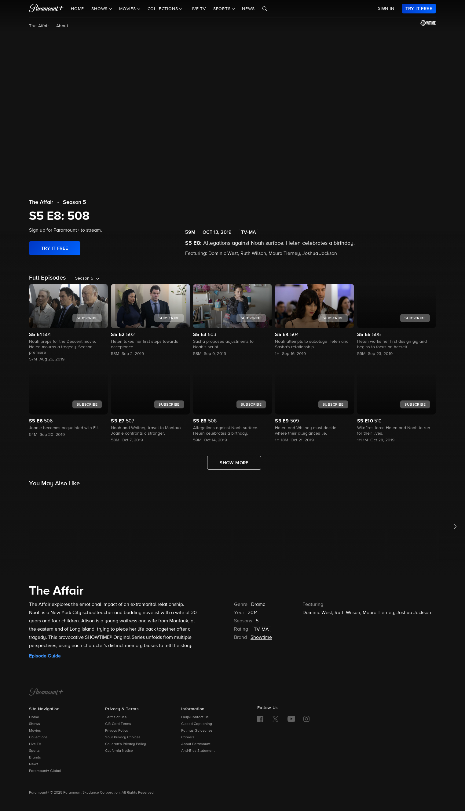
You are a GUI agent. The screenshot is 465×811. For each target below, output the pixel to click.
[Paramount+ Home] (46, 692)
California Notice (119, 751)
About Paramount (196, 744)
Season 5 (74, 202)
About (62, 26)
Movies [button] (128, 9)
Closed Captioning (196, 724)
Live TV (197, 9)
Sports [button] (222, 9)
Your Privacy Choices (123, 737)
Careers (187, 737)
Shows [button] (100, 9)
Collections (38, 737)
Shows (34, 724)
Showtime (261, 637)
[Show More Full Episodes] (234, 463)
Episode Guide (45, 656)
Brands (35, 757)
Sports (34, 751)
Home (77, 9)
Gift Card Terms (118, 724)
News (248, 9)
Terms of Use (116, 717)
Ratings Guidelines (197, 731)
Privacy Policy (116, 731)
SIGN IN (386, 8)
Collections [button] (164, 9)
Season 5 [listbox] (84, 278)
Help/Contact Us (195, 717)
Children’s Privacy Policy (125, 744)
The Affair (39, 26)
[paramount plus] (46, 8)
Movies (35, 731)
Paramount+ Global (45, 771)
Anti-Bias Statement (198, 751)
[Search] (265, 9)
